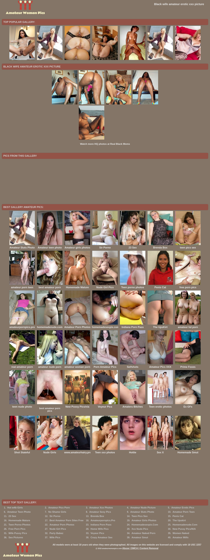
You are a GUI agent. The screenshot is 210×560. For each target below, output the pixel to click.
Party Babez (56, 533)
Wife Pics (55, 537)
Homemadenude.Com (185, 524)
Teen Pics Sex (139, 516)
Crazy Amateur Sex (101, 537)
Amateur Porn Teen (184, 512)
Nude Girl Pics (58, 529)
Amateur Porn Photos (62, 524)
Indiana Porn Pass (101, 524)
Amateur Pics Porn (59, 507)
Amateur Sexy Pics (100, 512)
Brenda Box (97, 516)
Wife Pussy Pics (18, 533)
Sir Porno (55, 516)
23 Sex (12, 516)
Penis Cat (178, 516)
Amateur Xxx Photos (101, 507)
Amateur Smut (139, 537)
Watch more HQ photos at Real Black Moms (105, 144)
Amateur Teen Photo (19, 512)
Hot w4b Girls (15, 507)
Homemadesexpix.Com (144, 524)
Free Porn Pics (17, 529)
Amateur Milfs (180, 537)
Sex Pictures (16, 537)
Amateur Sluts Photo (142, 512)
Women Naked (181, 533)
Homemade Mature (19, 520)
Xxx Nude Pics (139, 529)
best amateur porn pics (49, 409)
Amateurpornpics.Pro (103, 520)
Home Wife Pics (100, 529)
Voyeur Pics (97, 533)
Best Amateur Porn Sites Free (66, 520)
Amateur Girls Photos (143, 520)
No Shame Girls (57, 512)
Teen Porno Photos (19, 524)
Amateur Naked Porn (143, 533)
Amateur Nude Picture (143, 507)
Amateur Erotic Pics (182, 507)
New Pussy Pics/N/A (184, 529)
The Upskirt (179, 520)
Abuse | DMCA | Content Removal (140, 548)
